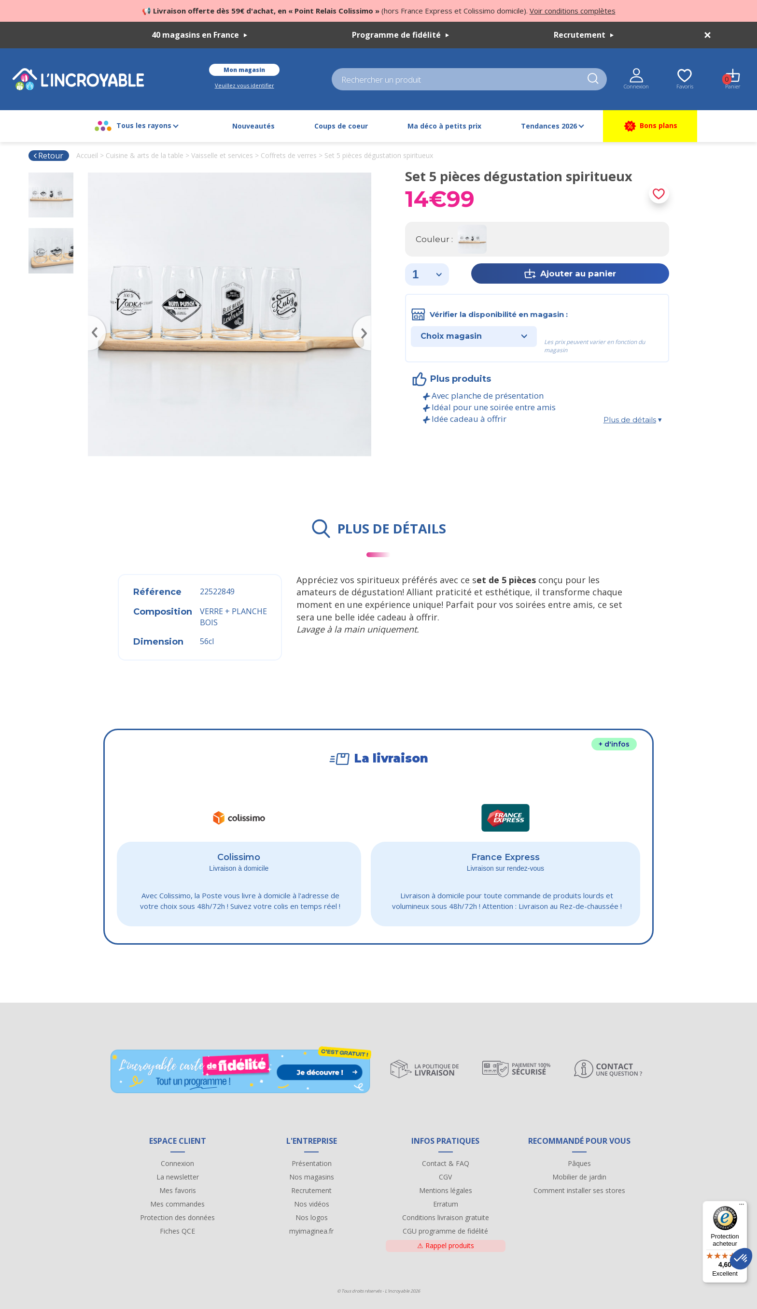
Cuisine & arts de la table (144, 155)
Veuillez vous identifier (244, 85)
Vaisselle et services (222, 155)
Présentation (312, 1163)
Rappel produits (445, 1245)
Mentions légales (445, 1190)
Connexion (177, 1163)
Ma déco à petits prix (444, 125)
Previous (93, 319)
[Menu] (741, 1206)
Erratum (445, 1203)
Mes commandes (177, 1203)
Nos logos (311, 1217)
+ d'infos (614, 744)
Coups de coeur (341, 125)
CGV (445, 1176)
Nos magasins (311, 1176)
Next (366, 319)
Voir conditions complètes (573, 10)
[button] (741, 1258)
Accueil (87, 155)
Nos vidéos (311, 1203)
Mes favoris (177, 1190)
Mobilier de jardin (579, 1176)
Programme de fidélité (400, 34)
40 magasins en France (199, 34)
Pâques (579, 1163)
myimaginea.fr (311, 1231)
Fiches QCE (177, 1231)
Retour (48, 155)
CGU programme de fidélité (445, 1231)
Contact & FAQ (445, 1163)
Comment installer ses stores (579, 1190)
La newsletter (177, 1176)
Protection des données (177, 1217)
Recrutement (584, 34)
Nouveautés (253, 125)
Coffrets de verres (289, 155)
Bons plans (650, 126)
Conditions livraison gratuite (445, 1217)
